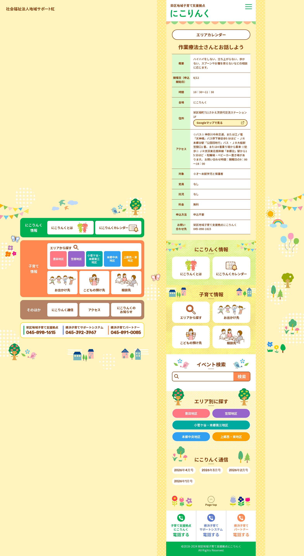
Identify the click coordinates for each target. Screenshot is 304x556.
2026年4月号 (183, 470)
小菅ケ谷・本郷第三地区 (94, 258)
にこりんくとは (62, 227)
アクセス (94, 309)
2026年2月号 (238, 470)
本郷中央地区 (112, 259)
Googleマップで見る (210, 123)
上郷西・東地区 (130, 259)
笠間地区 (76, 259)
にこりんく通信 (62, 309)
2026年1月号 (183, 481)
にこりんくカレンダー (113, 227)
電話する (181, 525)
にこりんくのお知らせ (126, 309)
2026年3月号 (211, 470)
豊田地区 (58, 259)
